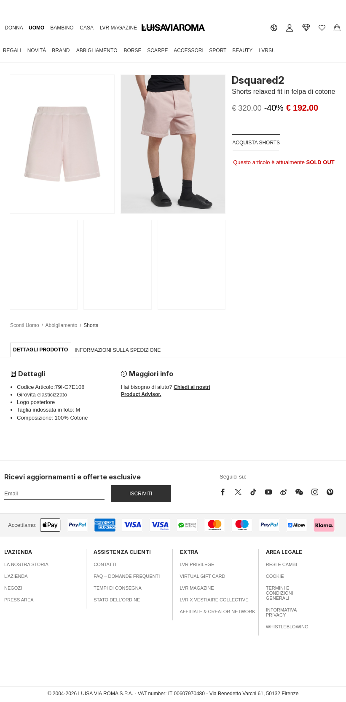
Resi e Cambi (281, 564)
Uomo (36, 28)
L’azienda (16, 576)
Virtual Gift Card (202, 576)
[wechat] (299, 492)
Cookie (275, 576)
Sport (217, 50)
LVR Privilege (197, 564)
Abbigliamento (97, 50)
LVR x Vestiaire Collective (214, 599)
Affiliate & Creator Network (217, 611)
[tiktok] (253, 492)
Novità (36, 50)
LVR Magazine (118, 28)
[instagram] (314, 492)
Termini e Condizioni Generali (279, 593)
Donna (14, 28)
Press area (19, 599)
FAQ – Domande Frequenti (127, 576)
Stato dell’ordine (117, 599)
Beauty (242, 50)
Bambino (61, 28)
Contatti (105, 564)
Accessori (189, 50)
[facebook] (225, 492)
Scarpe (157, 50)
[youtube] (268, 492)
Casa (87, 28)
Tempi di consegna (118, 587)
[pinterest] (330, 492)
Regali (12, 50)
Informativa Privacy (281, 612)
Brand (61, 50)
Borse (132, 50)
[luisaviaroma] (173, 28)
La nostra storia (26, 564)
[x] (238, 492)
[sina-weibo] (283, 492)
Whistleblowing (287, 626)
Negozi (152, 28)
